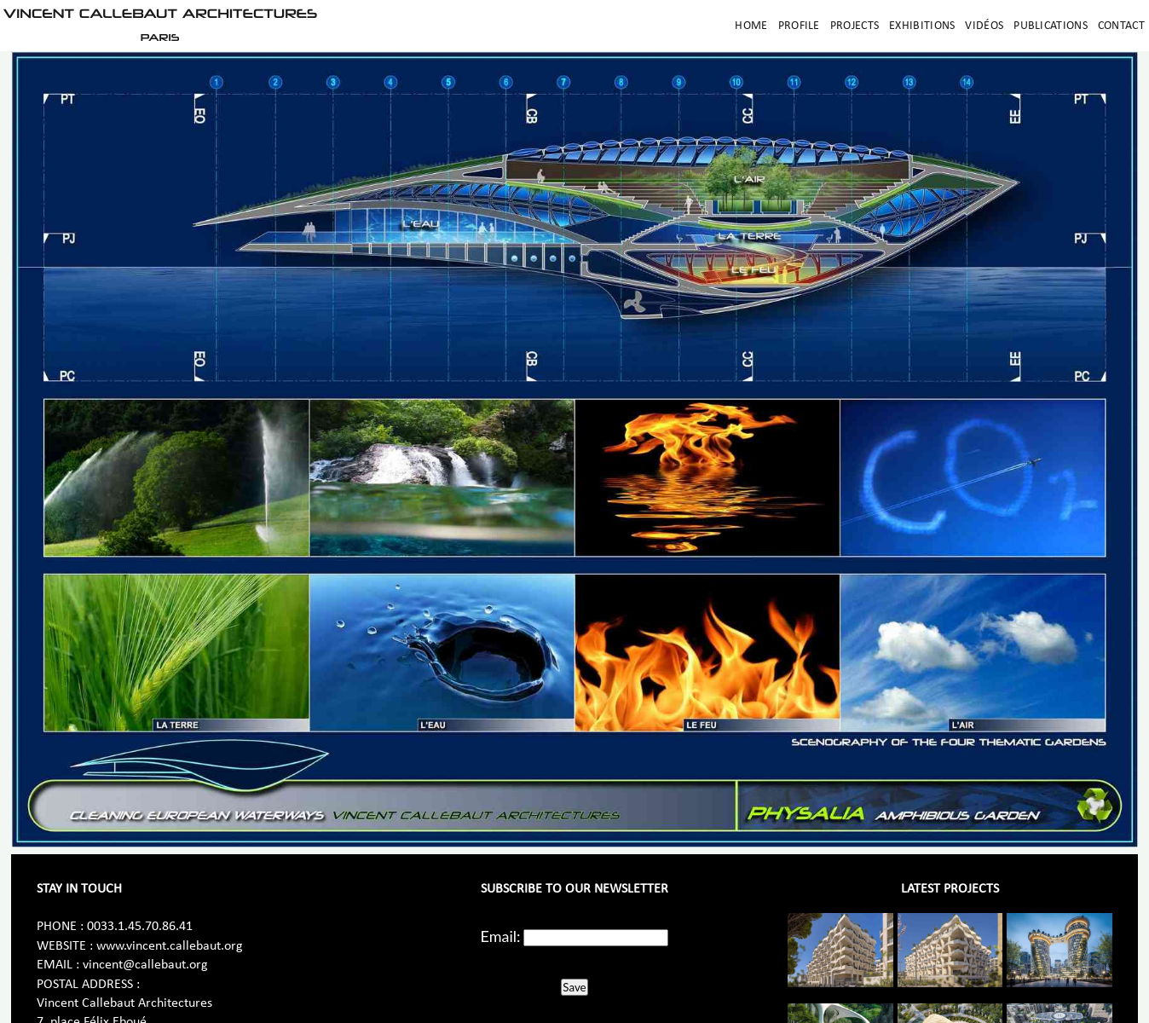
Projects (854, 26)
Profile (799, 26)
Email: (501, 936)
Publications (1050, 26)
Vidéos (984, 26)
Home (751, 26)
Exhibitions (922, 26)
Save (574, 987)
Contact (1121, 26)
